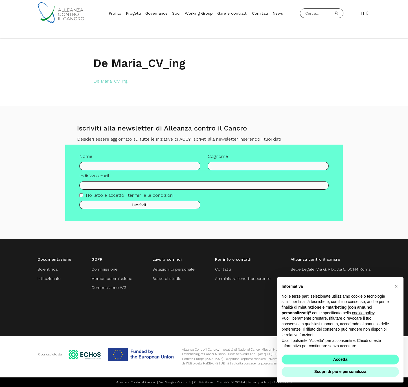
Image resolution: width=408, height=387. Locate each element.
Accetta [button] (340, 359)
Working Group (199, 13)
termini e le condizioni (151, 195)
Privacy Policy (258, 382)
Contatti (223, 269)
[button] (396, 286)
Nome (85, 156)
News (278, 13)
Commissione (104, 269)
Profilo (115, 13)
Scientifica (48, 269)
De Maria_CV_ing (110, 81)
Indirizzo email (94, 175)
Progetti (133, 13)
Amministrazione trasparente (243, 278)
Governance (156, 13)
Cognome (218, 156)
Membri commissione (111, 278)
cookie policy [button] (363, 313)
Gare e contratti (232, 13)
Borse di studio (166, 278)
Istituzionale (49, 278)
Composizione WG (108, 287)
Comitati (260, 13)
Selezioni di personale (173, 269)
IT (364, 13)
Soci (176, 13)
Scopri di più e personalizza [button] (340, 371)
